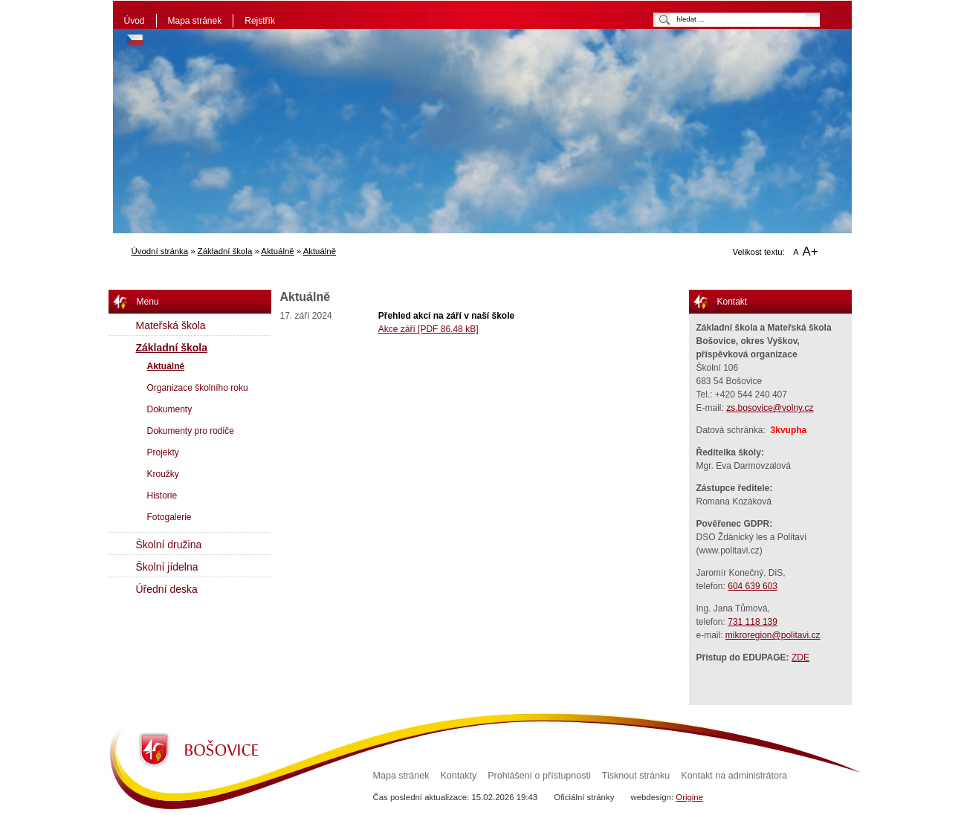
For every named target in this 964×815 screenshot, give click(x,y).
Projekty (163, 452)
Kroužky (163, 474)
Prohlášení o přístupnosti (539, 775)
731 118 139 (752, 622)
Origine (689, 797)
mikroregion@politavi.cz (773, 635)
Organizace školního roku (197, 388)
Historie (162, 495)
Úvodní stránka (160, 251)
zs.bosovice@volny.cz (769, 408)
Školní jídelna (167, 567)
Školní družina (169, 545)
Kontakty (458, 775)
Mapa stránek (195, 21)
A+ (810, 251)
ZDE (800, 657)
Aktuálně (277, 251)
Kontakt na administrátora (734, 775)
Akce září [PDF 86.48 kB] (428, 329)
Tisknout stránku (636, 775)
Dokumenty (170, 409)
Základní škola (225, 251)
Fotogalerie (169, 517)
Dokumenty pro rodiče (190, 431)
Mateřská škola (171, 325)
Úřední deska (167, 589)
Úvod (134, 21)
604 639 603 (752, 586)
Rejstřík (260, 21)
